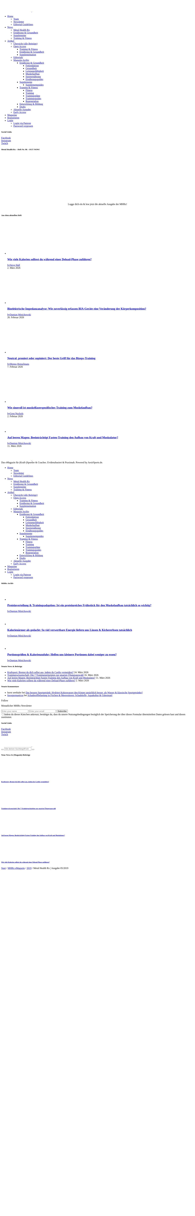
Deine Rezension (10, 1134)
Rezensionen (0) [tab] (15, 904)
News (10, 27)
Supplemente (19, 35)
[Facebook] (6, 138)
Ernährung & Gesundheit (25, 32)
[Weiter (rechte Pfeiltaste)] (5, 1214)
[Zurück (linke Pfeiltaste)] (2, 1214)
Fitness (29, 90)
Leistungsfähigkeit (35, 71)
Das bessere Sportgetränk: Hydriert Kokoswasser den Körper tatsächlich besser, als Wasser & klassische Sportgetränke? (84, 692)
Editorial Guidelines (23, 24)
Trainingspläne (33, 95)
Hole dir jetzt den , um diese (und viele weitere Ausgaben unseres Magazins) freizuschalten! (97, 932)
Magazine (12, 115)
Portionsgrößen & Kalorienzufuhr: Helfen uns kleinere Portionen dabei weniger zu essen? (62, 654)
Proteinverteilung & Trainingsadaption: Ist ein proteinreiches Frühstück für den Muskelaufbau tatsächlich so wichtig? (79, 605)
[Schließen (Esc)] (11, 1211)
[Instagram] (6, 140)
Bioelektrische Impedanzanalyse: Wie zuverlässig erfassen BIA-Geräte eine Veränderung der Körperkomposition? (76, 308)
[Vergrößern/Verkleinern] (2, 1211)
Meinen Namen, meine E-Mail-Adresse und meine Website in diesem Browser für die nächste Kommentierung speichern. (64, 1151)
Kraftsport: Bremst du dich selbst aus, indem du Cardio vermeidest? (40, 672)
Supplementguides (35, 85)
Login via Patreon (22, 123)
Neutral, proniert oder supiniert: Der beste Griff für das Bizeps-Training (51, 358)
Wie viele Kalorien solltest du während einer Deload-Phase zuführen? (49, 259)
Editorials (18, 57)
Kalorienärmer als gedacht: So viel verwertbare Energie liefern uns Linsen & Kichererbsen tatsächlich (69, 630)
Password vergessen (23, 126)
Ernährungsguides (34, 79)
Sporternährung (33, 76)
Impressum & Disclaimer (19, 1197)
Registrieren (13, 117)
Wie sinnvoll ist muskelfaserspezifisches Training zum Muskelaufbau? (49, 407)
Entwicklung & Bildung (31, 104)
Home (10, 16)
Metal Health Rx (21, 30)
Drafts (23, 106)
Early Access (19, 112)
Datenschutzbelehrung (18, 1200)
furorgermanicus (15, 695)
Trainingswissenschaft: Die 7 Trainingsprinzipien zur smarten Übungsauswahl (45, 675)
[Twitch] (4, 143)
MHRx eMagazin (16, 868)
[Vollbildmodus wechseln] (5, 1211)
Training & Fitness (22, 38)
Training (30, 93)
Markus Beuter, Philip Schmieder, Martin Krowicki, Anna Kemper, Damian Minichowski (67, 949)
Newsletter (18, 21)
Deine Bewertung (10, 1108)
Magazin (61, 897)
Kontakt (11, 1205)
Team (16, 19)
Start (3, 868)
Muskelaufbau (33, 74)
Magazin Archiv (21, 60)
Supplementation (28, 54)
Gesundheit (31, 68)
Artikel (10, 41)
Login (10, 120)
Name (5, 1140)
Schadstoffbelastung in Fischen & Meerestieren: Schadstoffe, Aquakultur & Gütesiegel (70, 695)
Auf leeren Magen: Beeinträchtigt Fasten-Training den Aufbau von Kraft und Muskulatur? (62, 437)
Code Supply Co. (110, 1192)
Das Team (12, 1202)
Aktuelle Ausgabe (22, 109)
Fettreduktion (32, 65)
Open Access (19, 46)
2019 (29, 868)
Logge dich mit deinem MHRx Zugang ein (80, 1077)
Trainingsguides (33, 98)
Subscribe (62, 711)
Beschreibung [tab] (14, 902)
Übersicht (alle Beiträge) (25, 43)
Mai (69, 897)
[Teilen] (8, 1211)
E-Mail (5, 1145)
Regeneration (32, 101)
